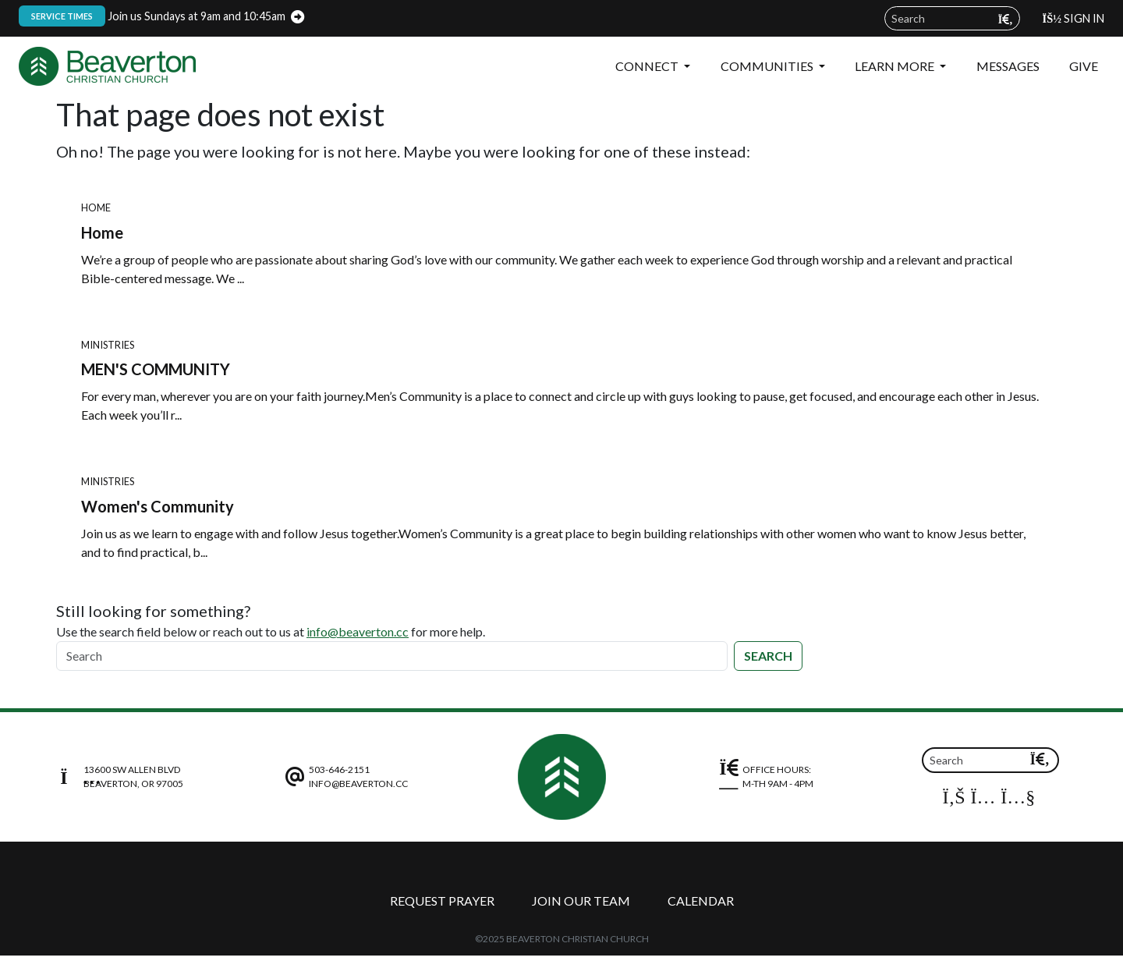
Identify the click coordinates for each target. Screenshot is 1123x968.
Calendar (701, 900)
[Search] (392, 656)
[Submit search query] (1005, 19)
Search (768, 655)
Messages (1008, 66)
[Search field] (952, 18)
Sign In (1073, 18)
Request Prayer (442, 900)
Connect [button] (648, 66)
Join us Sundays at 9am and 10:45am (152, 16)
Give (1083, 66)
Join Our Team (581, 900)
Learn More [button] (896, 66)
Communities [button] (768, 66)
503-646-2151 (339, 769)
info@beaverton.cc (357, 631)
